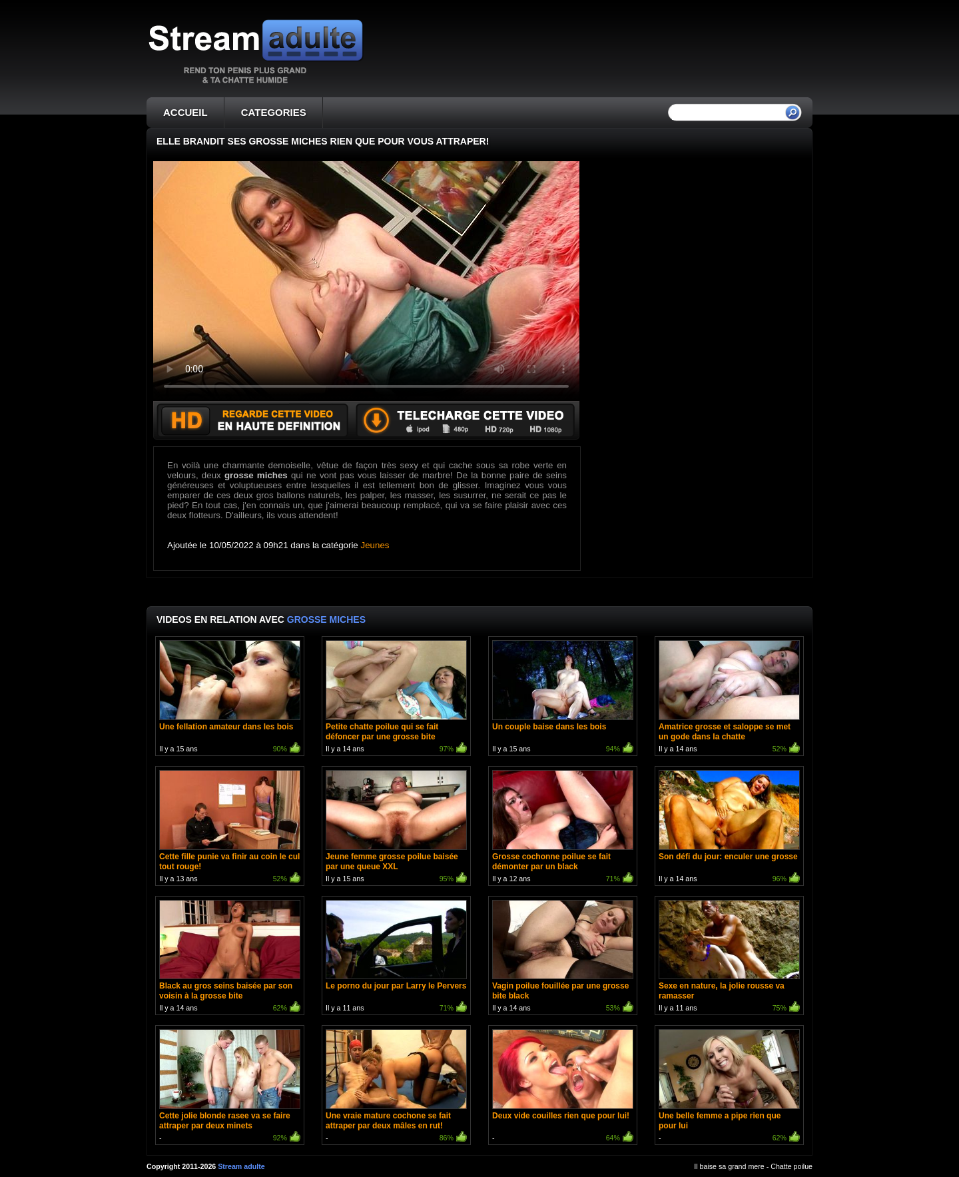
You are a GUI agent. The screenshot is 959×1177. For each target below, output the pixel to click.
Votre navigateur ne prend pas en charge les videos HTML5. (366, 281)
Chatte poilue (791, 1166)
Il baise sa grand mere (729, 1166)
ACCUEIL (185, 112)
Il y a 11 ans (396, 957)
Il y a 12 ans (562, 827)
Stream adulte (241, 1166)
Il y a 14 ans (396, 697)
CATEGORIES (273, 112)
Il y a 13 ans (229, 827)
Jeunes (375, 545)
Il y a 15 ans (229, 697)
